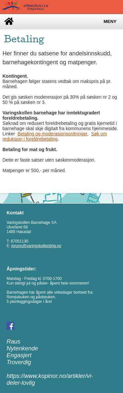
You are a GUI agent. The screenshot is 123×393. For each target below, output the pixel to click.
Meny (110, 21)
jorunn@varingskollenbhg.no (36, 246)
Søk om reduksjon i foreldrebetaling (55, 136)
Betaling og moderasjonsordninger (52, 133)
